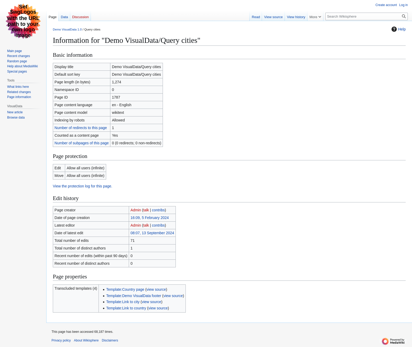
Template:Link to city (123, 302)
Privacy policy (61, 340)
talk (146, 210)
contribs (158, 210)
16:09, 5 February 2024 (150, 218)
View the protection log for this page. (82, 186)
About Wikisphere (86, 340)
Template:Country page (125, 289)
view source (156, 289)
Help (398, 29)
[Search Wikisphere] (366, 16)
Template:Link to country (126, 308)
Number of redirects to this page (81, 128)
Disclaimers (110, 340)
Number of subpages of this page (82, 143)
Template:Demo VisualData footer (133, 296)
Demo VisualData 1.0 (67, 29)
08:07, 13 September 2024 (152, 233)
